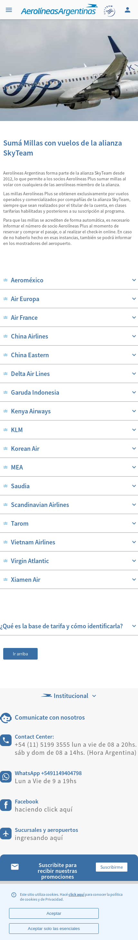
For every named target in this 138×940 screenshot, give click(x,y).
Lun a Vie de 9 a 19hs (46, 781)
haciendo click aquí (44, 809)
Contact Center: (34, 736)
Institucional (69, 696)
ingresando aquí (39, 838)
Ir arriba (20, 654)
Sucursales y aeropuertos (46, 830)
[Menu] (9, 9)
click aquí (76, 894)
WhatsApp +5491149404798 (48, 773)
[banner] (69, 70)
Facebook (26, 801)
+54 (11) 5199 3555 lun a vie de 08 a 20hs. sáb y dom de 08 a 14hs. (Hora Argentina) (76, 748)
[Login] (128, 9)
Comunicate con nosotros (50, 717)
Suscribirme (111, 867)
